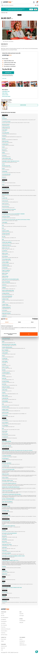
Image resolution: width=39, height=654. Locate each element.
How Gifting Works (22, 620)
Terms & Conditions (4, 630)
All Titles (2, 613)
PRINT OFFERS (5, 93)
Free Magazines (3, 619)
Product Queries (3, 639)
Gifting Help (21, 622)
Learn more (4, 78)
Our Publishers (3, 623)
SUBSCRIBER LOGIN (5, 91)
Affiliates (2, 641)
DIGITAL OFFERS (5, 94)
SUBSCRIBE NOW (8, 72)
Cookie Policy (3, 632)
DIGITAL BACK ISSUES (6, 96)
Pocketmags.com (22, 641)
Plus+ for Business (4, 625)
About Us (21, 639)
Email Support (22, 615)
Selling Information (4, 646)
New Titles (2, 615)
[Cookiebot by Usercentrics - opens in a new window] (33, 319)
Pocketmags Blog (3, 621)
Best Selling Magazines (4, 617)
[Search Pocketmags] (2, 5)
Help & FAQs (21, 613)
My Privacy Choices (4, 634)
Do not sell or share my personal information (10, 334)
